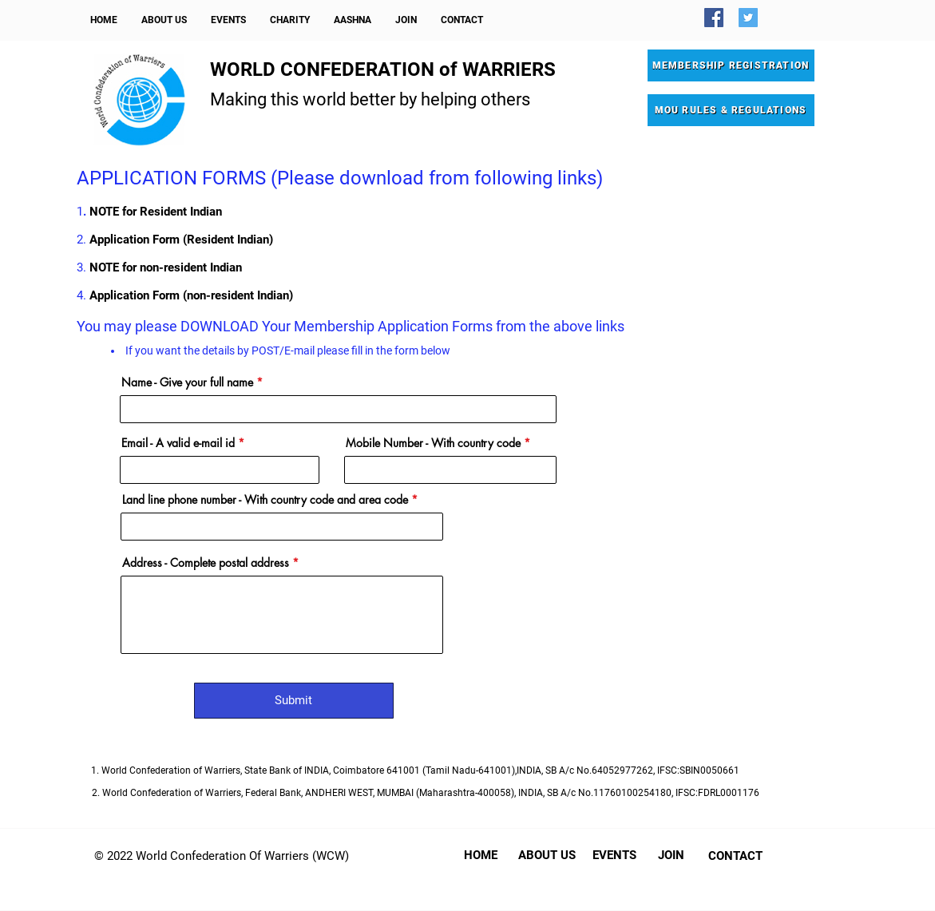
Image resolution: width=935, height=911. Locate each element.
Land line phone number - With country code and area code (265, 499)
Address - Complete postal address (205, 562)
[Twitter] (748, 17)
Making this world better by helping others (370, 99)
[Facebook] (713, 17)
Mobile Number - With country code (433, 443)
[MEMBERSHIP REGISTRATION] (731, 65)
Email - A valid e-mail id (178, 443)
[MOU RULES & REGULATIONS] (731, 110)
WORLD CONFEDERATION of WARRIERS (383, 69)
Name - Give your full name (187, 382)
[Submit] (294, 701)
